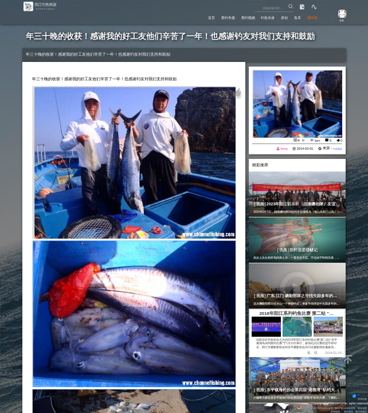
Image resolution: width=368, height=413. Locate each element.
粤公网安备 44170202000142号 (301, 406)
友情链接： (329, 410)
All (345, 402)
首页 (179, 17)
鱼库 (290, 17)
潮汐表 (309, 17)
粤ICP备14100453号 (339, 406)
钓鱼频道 (335, 149)
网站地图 (360, 406)
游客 (338, 20)
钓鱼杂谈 (253, 17)
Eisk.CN (336, 402)
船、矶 (299, 140)
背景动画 (358, 397)
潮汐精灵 (344, 410)
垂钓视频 (227, 17)
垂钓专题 (200, 17)
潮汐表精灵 (359, 410)
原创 (274, 17)
